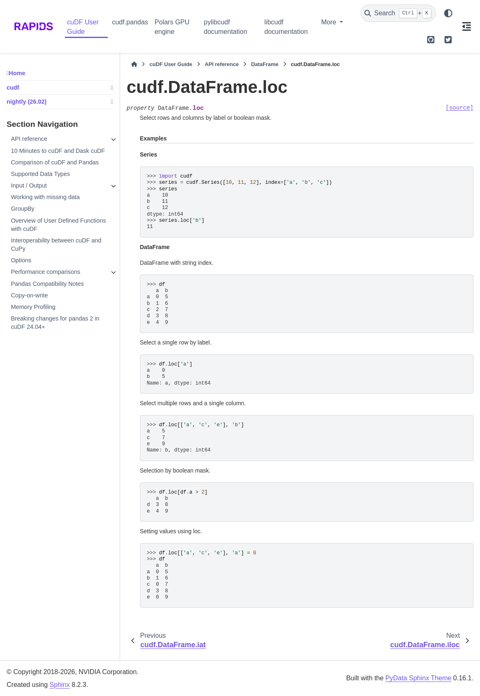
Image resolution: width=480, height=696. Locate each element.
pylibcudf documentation (225, 27)
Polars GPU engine (172, 27)
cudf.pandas (130, 22)
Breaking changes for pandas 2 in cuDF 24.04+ (55, 322)
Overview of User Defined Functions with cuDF (58, 224)
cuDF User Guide (83, 27)
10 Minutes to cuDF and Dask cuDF (58, 150)
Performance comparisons (45, 271)
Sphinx (60, 684)
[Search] (398, 13)
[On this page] (466, 26)
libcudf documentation (286, 27)
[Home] (134, 64)
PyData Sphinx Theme (418, 678)
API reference (29, 138)
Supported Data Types (40, 174)
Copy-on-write (29, 295)
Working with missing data (45, 197)
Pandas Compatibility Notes (47, 283)
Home (17, 73)
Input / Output (29, 185)
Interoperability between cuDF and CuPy (56, 244)
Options (21, 260)
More (329, 22)
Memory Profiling (33, 307)
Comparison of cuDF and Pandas (55, 162)
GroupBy (22, 208)
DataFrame (264, 64)
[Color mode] (448, 13)
